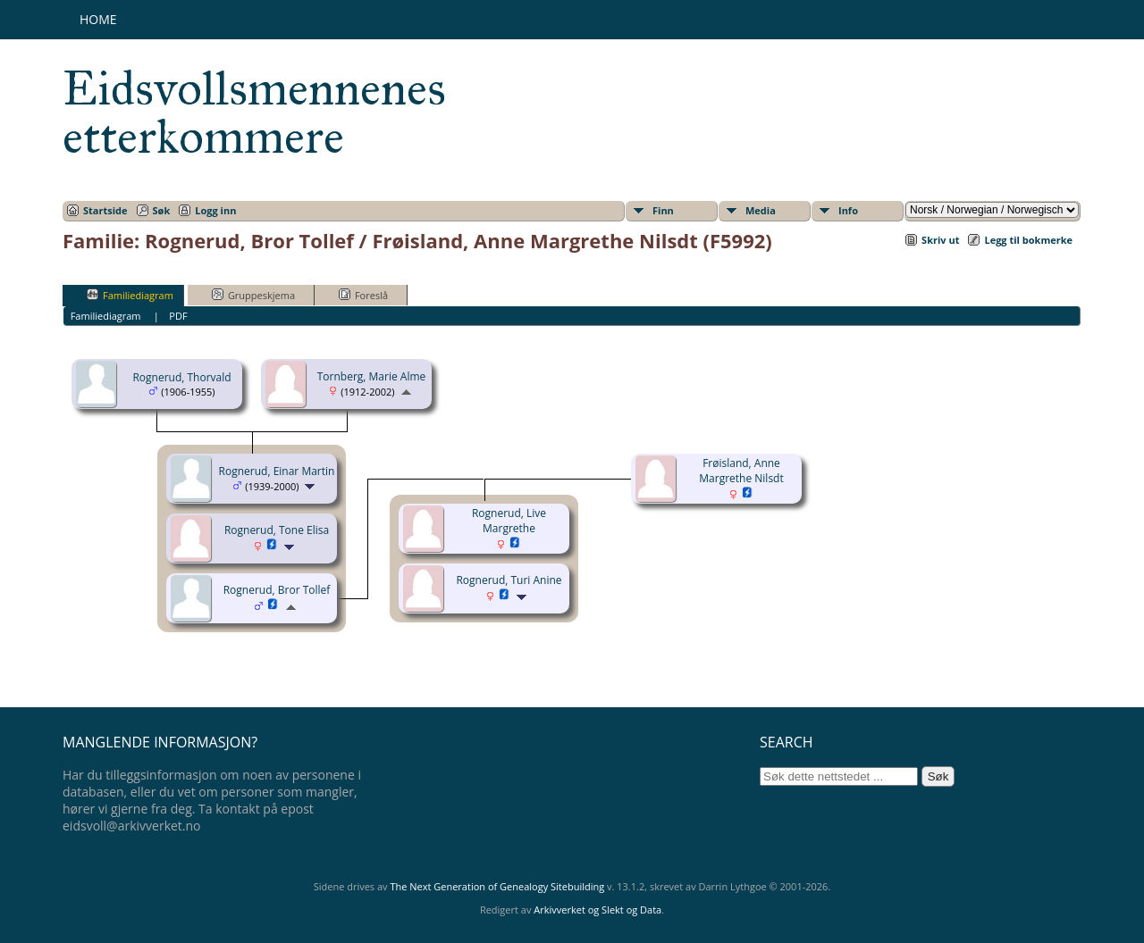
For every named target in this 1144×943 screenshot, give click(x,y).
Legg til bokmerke (1028, 239)
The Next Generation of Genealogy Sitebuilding (497, 886)
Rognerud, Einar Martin (277, 471)
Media (760, 210)
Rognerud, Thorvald (181, 377)
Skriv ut (940, 239)
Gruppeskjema (253, 295)
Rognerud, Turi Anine (508, 580)
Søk (162, 210)
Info (848, 210)
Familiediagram (130, 295)
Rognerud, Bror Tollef (277, 589)
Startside (105, 210)
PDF (178, 315)
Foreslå (363, 295)
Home (98, 19)
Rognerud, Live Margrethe (509, 520)
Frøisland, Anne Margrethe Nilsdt (741, 470)
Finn (663, 210)
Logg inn (215, 210)
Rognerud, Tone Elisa (276, 530)
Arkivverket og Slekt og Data (597, 909)
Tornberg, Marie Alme (371, 376)
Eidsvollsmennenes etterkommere (254, 112)
